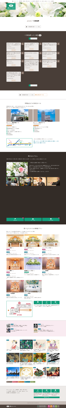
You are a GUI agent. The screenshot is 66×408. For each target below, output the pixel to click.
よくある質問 (32, 1)
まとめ (18, 392)
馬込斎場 (50, 141)
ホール (15, 1)
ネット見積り (43, 306)
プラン (17, 1)
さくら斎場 (56, 141)
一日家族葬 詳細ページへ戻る (33, 26)
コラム (27, 381)
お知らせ (15, 381)
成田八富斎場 (37, 142)
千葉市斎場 (45, 141)
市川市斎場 (42, 142)
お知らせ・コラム (47, 1)
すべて (9, 381)
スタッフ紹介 (42, 1)
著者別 (33, 381)
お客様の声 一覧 (40, 94)
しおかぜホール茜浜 (38, 141)
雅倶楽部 (20, 1)
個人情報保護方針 (13, 392)
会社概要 (52, 1)
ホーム (7, 389)
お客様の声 (37, 1)
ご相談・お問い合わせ (26, 1)
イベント (21, 381)
